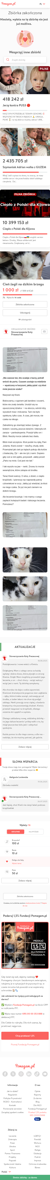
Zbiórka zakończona (25, 304)
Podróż (38, 1157)
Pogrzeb (12, 1160)
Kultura (12, 1167)
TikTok (37, 1072)
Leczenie (12, 1136)
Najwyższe (34, 831)
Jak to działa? (12, 1091)
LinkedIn (29, 1072)
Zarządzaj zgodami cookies (12, 1112)
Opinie (37, 1091)
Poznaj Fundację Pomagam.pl (25, 1044)
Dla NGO (37, 1105)
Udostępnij (25, 312)
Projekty (12, 1157)
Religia (37, 1150)
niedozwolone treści (33, 903)
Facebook (5, 1072)
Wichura (37, 1143)
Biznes (37, 1167)
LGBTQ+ (37, 1136)
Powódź (37, 1139)
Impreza (37, 1160)
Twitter (13, 1072)
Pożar (12, 1143)
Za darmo (37, 1098)
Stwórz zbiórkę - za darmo (25, 1177)
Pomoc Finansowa (12, 1153)
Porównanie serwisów (12, 1108)
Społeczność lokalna (12, 1164)
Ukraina (12, 1146)
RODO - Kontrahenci (12, 1101)
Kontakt (12, 1105)
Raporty (37, 1094)
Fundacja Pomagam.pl (37, 1108)
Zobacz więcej (25, 746)
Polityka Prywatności (12, 1098)
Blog (37, 1101)
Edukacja (37, 1153)
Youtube (45, 1072)
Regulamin (12, 1094)
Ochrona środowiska (37, 1164)
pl (41, 4)
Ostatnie (15, 831)
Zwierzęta (12, 1139)
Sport (12, 1150)
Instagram (21, 1072)
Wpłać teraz (16, 863)
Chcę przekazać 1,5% (25, 1035)
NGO (37, 1146)
